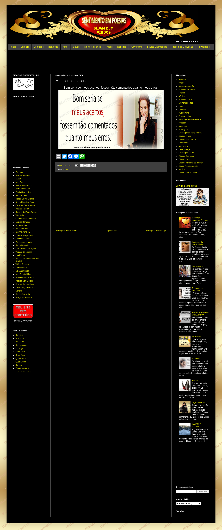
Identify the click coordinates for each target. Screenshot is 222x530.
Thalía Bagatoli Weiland (26, 287)
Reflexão (121, 47)
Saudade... (197, 358)
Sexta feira (20, 355)
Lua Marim (20, 255)
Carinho (182, 109)
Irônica (65, 169)
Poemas (19, 172)
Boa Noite (20, 338)
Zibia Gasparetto (23, 239)
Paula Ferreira (22, 229)
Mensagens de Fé (186, 86)
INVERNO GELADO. (196, 425)
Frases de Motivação (182, 47)
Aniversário (137, 47)
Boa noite (53, 47)
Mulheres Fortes (92, 47)
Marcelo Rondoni (23, 175)
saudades (183, 126)
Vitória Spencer (22, 264)
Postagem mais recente (66, 231)
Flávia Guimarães (23, 192)
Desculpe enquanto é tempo (200, 219)
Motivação (183, 146)
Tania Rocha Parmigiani (26, 248)
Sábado (19, 365)
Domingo (19, 348)
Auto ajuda (183, 129)
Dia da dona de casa (188, 173)
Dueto (18, 179)
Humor (182, 106)
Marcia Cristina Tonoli (25, 199)
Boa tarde (39, 47)
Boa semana (21, 345)
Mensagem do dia (186, 153)
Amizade (182, 123)
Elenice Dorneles (23, 222)
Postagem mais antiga (156, 231)
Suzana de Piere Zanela (26, 212)
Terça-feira (20, 352)
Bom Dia (19, 335)
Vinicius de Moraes (24, 252)
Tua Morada (197, 266)
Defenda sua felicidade (197, 289)
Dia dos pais (184, 159)
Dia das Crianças (186, 156)
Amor (65, 47)
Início (13, 47)
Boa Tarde (20, 342)
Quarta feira (21, 362)
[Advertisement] (111, 62)
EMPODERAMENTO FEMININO (200, 313)
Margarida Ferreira (24, 297)
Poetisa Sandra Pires (25, 284)
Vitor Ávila (20, 215)
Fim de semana (22, 368)
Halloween (183, 143)
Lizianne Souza (22, 271)
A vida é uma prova (186, 185)
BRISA (195, 380)
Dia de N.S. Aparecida (188, 166)
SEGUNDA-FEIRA (24, 372)
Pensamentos (185, 116)
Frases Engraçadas (157, 47)
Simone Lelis (21, 195)
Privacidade (204, 47)
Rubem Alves (21, 225)
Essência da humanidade (197, 243)
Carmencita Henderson (26, 219)
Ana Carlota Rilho (23, 274)
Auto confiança (185, 99)
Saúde (76, 47)
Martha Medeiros (23, 189)
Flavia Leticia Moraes (25, 278)
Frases (109, 47)
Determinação (185, 149)
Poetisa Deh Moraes (24, 281)
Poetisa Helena (22, 209)
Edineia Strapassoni (24, 235)
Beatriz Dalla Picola (24, 185)
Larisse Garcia (22, 268)
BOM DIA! (196, 337)
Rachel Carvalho (23, 245)
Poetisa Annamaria (24, 242)
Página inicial (111, 231)
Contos (19, 291)
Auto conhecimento (187, 89)
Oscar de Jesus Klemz (25, 205)
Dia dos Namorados (187, 139)
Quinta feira (21, 358)
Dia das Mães (185, 136)
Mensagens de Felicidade (190, 119)
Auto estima (184, 113)
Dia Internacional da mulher (191, 163)
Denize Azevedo (23, 294)
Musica (182, 169)
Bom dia (25, 47)
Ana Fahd (20, 182)
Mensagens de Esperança (190, 133)
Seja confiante (198, 402)
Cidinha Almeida (23, 232)
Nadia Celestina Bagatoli (26, 202)
